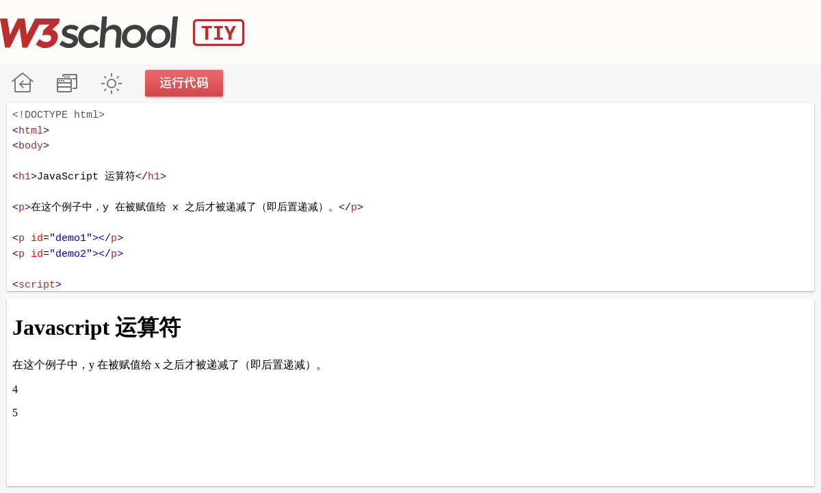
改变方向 (66, 83)
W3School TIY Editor (122, 32)
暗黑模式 (111, 83)
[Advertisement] (572, 31)
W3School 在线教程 (22, 83)
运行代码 (184, 83)
